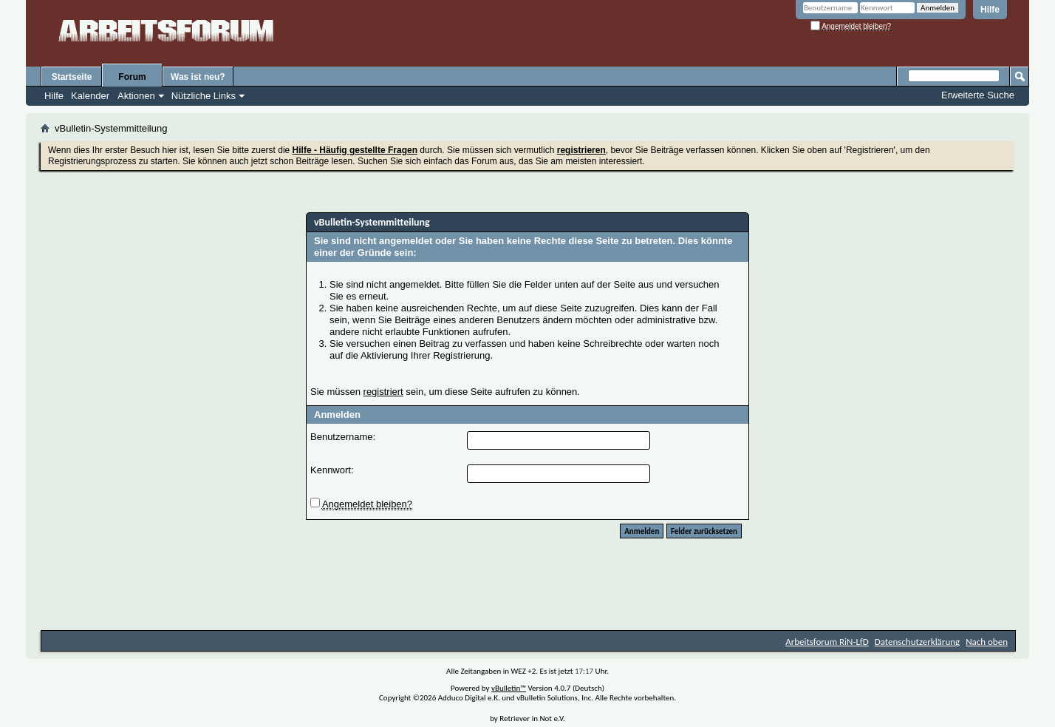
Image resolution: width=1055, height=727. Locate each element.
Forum (132, 77)
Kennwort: (332, 470)
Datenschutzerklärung (917, 641)
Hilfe (990, 9)
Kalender (90, 95)
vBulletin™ (508, 688)
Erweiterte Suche (977, 95)
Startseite (72, 77)
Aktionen (136, 95)
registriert (383, 391)
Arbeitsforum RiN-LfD (827, 641)
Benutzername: (342, 436)
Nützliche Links (203, 95)
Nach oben (987, 641)
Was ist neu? (198, 77)
